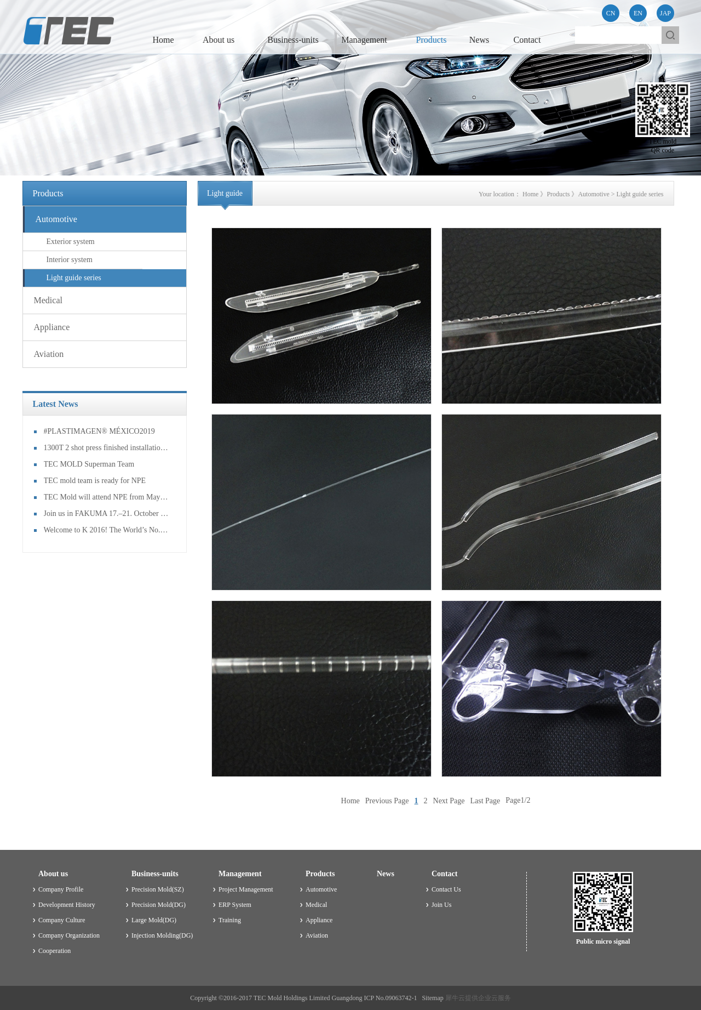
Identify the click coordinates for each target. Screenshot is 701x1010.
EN (638, 13)
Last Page (485, 800)
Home (163, 39)
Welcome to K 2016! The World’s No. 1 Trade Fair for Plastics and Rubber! (107, 530)
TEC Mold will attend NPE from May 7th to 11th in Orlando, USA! (107, 497)
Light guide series (640, 194)
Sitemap (430, 998)
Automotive (593, 194)
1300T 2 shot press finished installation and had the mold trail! (107, 448)
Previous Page (387, 800)
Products (558, 194)
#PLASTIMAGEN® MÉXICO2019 (99, 431)
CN (611, 13)
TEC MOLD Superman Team (89, 464)
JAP (665, 13)
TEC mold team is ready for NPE (95, 480)
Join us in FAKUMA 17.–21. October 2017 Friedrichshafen (107, 513)
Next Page (449, 800)
